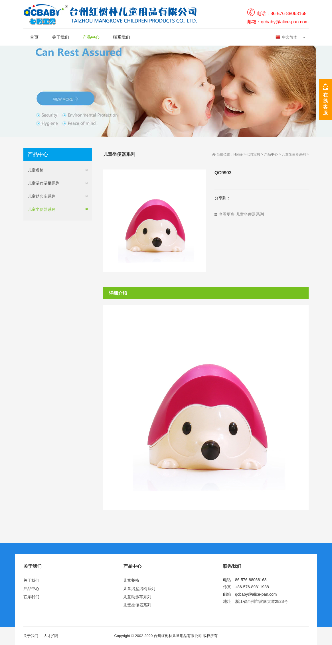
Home (238, 154)
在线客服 (325, 103)
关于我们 (60, 37)
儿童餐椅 (36, 170)
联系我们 (121, 37)
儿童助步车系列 (42, 196)
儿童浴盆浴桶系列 (44, 183)
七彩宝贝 (253, 154)
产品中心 (91, 37)
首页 (34, 37)
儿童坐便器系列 (294, 154)
